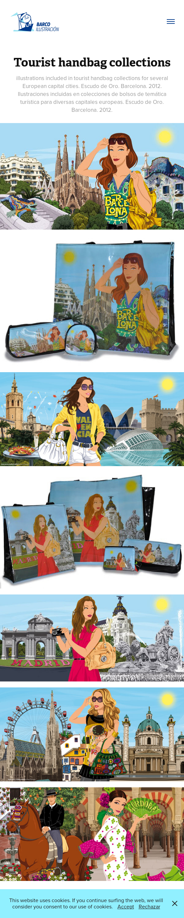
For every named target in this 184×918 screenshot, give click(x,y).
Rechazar (149, 906)
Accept (125, 906)
